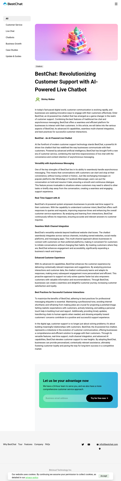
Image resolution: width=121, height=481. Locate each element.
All (7, 18)
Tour (20, 444)
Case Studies (12, 50)
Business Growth (14, 43)
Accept (104, 476)
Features (28, 444)
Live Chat (10, 31)
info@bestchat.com (107, 444)
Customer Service (14, 25)
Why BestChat (9, 444)
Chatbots (10, 37)
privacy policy (32, 477)
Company (39, 444)
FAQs (47, 444)
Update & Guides (13, 56)
